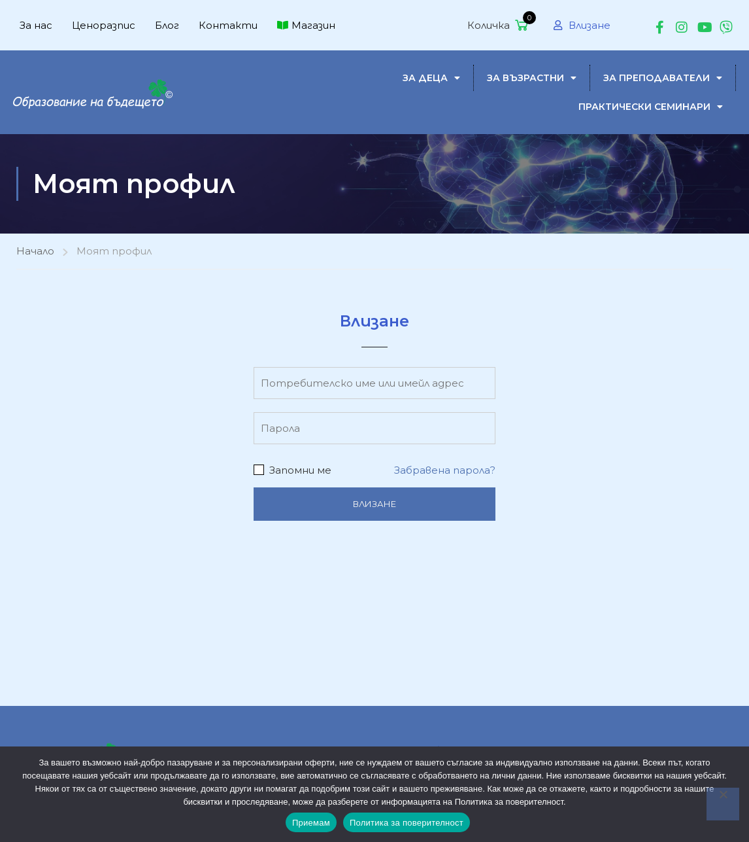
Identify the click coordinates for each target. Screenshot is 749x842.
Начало (35, 251)
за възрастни (531, 78)
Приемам (311, 823)
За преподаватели (662, 78)
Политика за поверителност (406, 823)
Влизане (582, 25)
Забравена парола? (444, 470)
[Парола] (374, 428)
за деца (431, 78)
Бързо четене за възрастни (615, 739)
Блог (167, 25)
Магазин (306, 25)
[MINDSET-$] (94, 91)
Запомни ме (292, 470)
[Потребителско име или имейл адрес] (374, 383)
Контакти (228, 25)
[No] (723, 804)
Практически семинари (650, 107)
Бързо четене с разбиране (399, 739)
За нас (36, 25)
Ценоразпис (103, 25)
